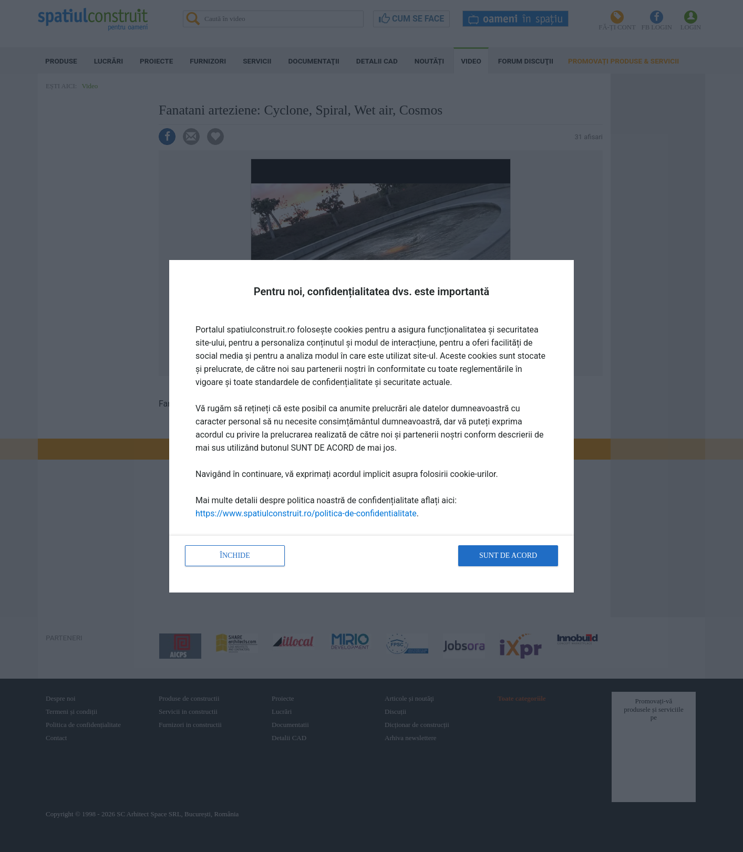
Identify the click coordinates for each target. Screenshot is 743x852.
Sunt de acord (508, 555)
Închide (235, 555)
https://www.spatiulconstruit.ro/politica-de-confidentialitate (306, 513)
